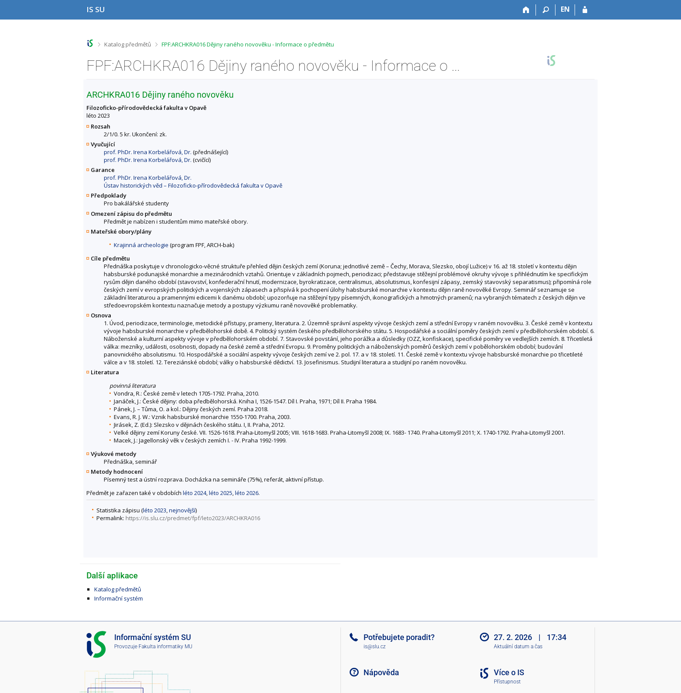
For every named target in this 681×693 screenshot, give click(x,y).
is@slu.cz (375, 647)
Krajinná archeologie (141, 245)
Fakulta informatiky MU (165, 647)
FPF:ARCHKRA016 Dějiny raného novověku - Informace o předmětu (248, 44)
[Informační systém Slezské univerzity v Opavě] (95, 9)
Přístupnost (507, 682)
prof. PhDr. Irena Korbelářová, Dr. (148, 152)
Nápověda (381, 672)
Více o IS (509, 672)
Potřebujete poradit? (399, 637)
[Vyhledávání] (545, 10)
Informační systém (118, 598)
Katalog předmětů (127, 44)
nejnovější (182, 510)
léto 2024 (194, 493)
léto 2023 (154, 510)
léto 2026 (246, 493)
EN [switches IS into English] (565, 9)
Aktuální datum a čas (518, 647)
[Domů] (526, 10)
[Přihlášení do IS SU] (585, 10)
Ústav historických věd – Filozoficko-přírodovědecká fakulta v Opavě (193, 185)
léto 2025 (220, 493)
